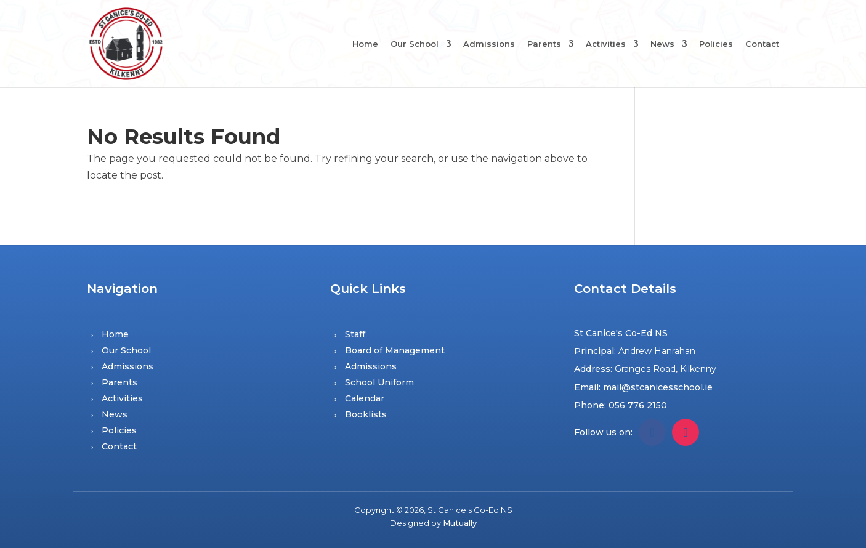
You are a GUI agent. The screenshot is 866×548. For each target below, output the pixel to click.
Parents (544, 44)
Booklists (366, 414)
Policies (716, 44)
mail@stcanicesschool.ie (658, 387)
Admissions (489, 44)
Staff (355, 334)
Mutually (460, 523)
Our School (415, 44)
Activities (606, 44)
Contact (762, 44)
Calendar (364, 398)
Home (365, 44)
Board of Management (395, 350)
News (662, 44)
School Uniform (379, 382)
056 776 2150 (638, 405)
